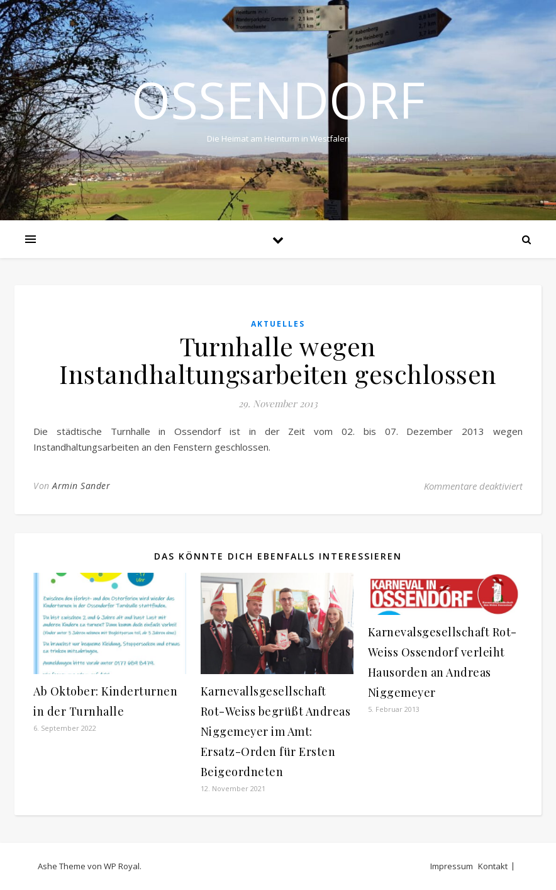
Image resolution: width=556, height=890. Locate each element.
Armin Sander (81, 486)
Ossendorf (278, 99)
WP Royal (122, 866)
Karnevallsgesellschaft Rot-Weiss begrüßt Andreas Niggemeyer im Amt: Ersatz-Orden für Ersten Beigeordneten (276, 731)
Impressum (451, 866)
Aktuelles (278, 323)
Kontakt (493, 866)
